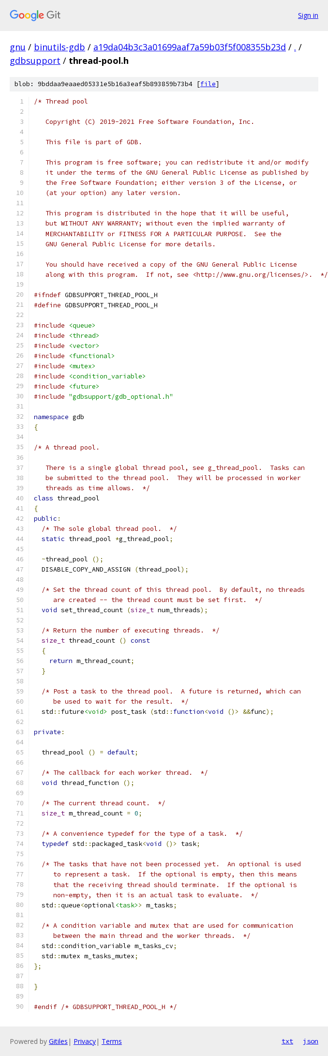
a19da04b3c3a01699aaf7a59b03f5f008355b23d (189, 47)
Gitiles (58, 1041)
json (310, 1041)
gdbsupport (35, 60)
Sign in (308, 15)
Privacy (85, 1041)
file (208, 84)
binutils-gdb (59, 47)
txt (287, 1041)
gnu (18, 47)
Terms (112, 1041)
